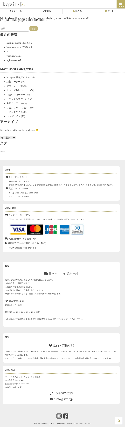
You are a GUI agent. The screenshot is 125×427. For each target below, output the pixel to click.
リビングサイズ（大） (18, 108)
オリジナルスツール (17, 99)
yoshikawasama (14, 56)
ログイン (78, 11)
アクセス (47, 11)
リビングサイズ (15, 112)
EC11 (9, 51)
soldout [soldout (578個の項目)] (2, 151)
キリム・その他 (15, 103)
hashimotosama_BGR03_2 (19, 43)
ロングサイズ (14, 116)
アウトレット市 (15, 86)
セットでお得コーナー (18, 90)
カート (109, 11)
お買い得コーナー (16, 94)
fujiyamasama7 (14, 60)
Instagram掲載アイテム (18, 77)
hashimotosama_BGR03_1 (19, 47)
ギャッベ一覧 (16, 11)
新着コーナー (14, 81)
